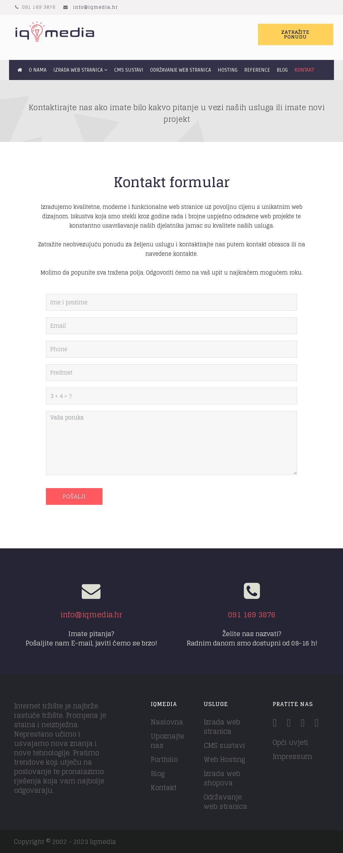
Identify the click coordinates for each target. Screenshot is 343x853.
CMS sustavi (128, 70)
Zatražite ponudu (295, 34)
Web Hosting (224, 760)
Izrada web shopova (222, 778)
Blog (282, 70)
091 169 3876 (252, 614)
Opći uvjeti (290, 742)
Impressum (292, 757)
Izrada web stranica (78, 70)
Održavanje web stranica (180, 70)
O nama (38, 70)
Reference (257, 70)
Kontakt (304, 70)
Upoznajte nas (167, 741)
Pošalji (74, 496)
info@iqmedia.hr (95, 7)
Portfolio (164, 760)
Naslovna (167, 722)
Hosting (227, 70)
